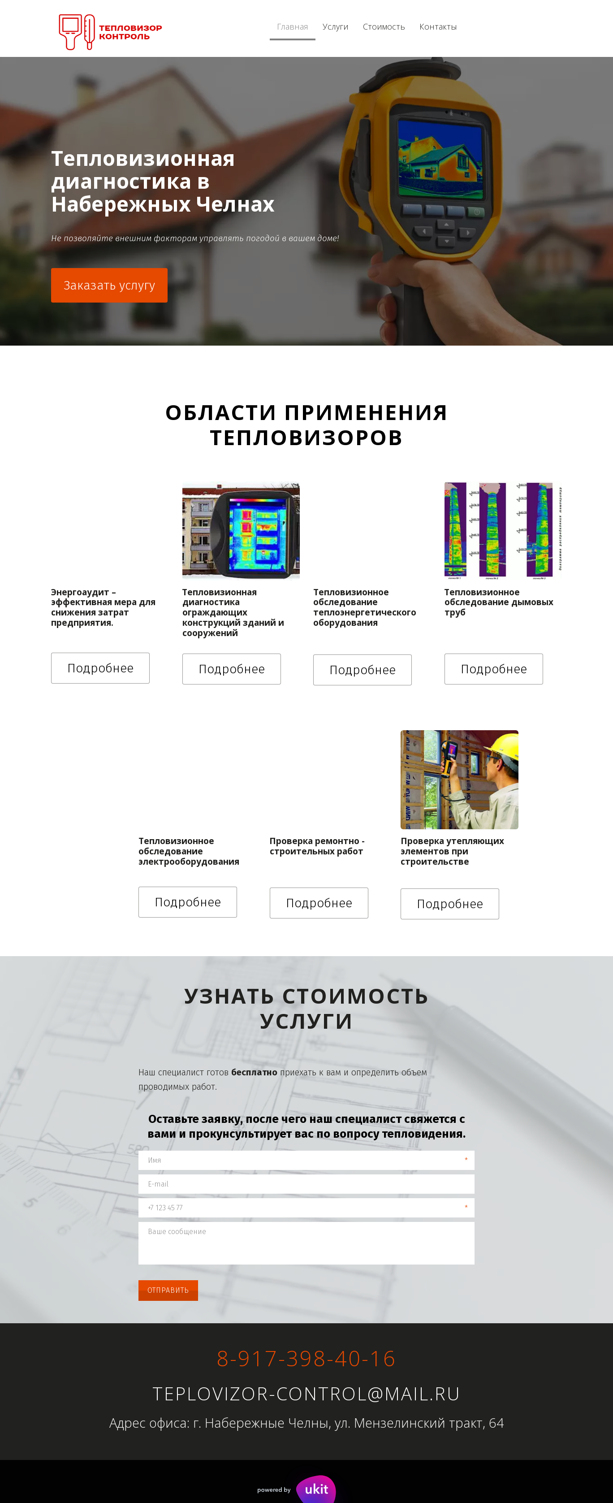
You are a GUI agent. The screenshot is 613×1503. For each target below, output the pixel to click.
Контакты (438, 27)
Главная (292, 27)
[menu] (394, 26)
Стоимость (384, 27)
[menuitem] (292, 26)
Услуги (336, 27)
